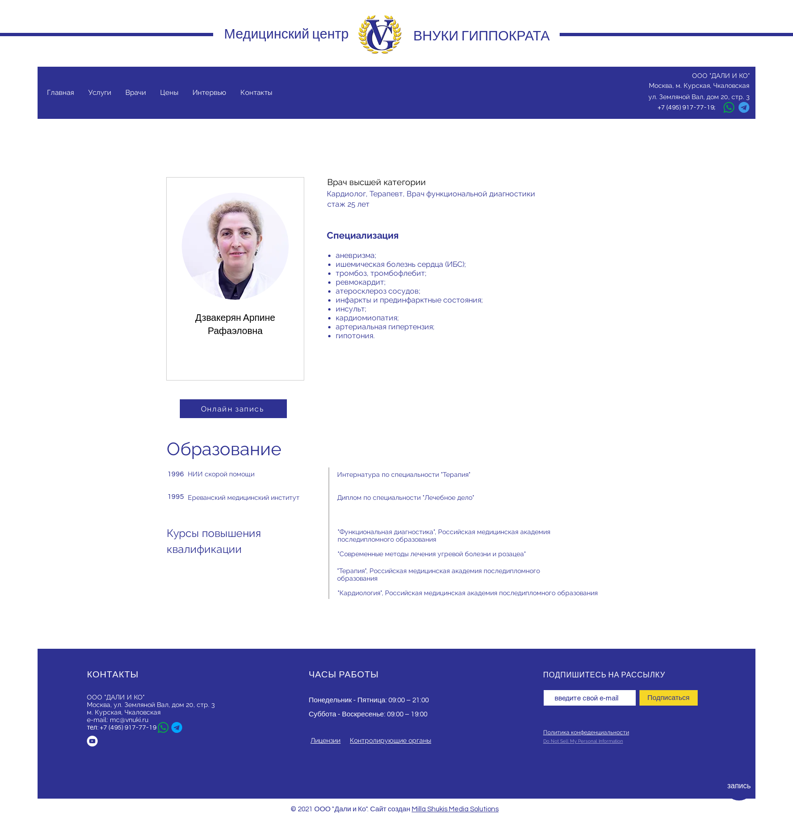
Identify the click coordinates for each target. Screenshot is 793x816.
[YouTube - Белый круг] (92, 741)
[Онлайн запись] (233, 408)
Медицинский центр (286, 33)
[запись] (739, 785)
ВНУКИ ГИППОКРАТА (481, 35)
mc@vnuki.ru (129, 719)
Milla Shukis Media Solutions (455, 809)
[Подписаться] (668, 698)
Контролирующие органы (390, 740)
